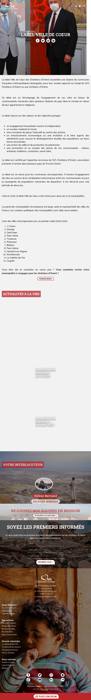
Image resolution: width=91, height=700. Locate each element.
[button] (89, 6)
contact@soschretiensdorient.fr (45, 596)
